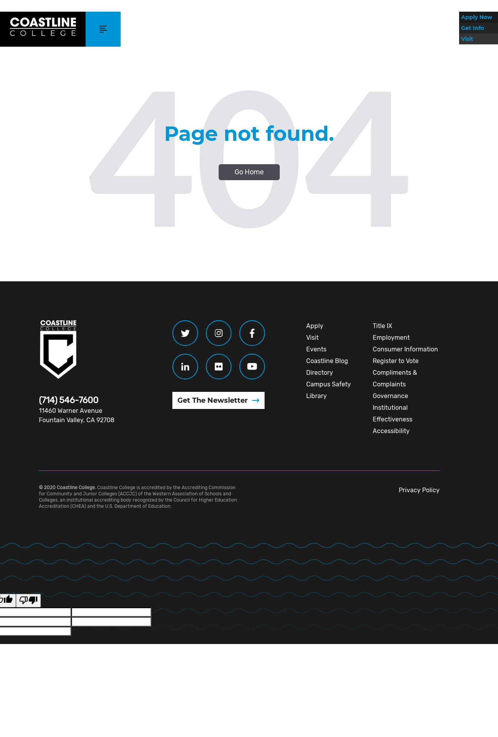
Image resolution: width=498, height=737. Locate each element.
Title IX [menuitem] (382, 326)
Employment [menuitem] (391, 337)
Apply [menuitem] (314, 326)
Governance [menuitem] (390, 396)
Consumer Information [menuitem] (405, 349)
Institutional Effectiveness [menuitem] (392, 413)
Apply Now (476, 17)
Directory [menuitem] (319, 372)
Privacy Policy (419, 490)
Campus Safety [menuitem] (328, 384)
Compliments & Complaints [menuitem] (395, 378)
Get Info (472, 28)
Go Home (249, 172)
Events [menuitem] (316, 349)
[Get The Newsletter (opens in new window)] (218, 400)
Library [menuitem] (316, 396)
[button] (103, 29)
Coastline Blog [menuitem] (327, 361)
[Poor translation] (28, 600)
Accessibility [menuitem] (391, 431)
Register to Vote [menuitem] (396, 361)
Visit (467, 38)
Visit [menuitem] (312, 337)
